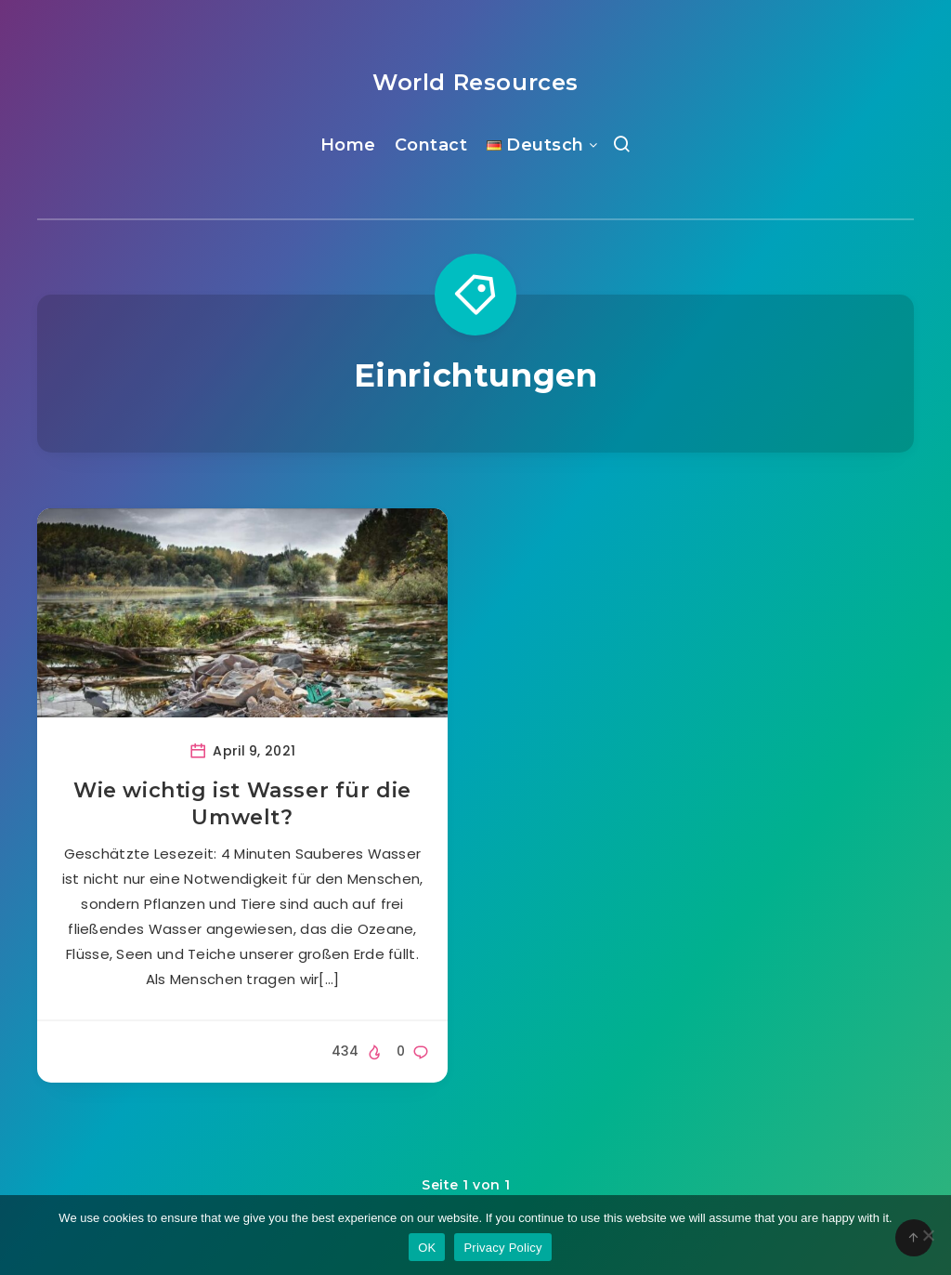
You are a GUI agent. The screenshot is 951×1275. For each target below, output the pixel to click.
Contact (431, 145)
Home (348, 145)
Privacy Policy (502, 1248)
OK (427, 1248)
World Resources (475, 82)
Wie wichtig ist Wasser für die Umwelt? (242, 804)
